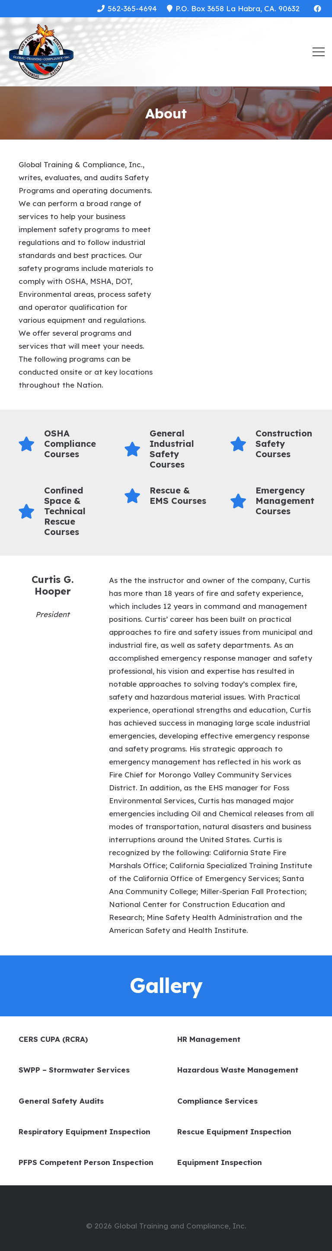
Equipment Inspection (219, 1162)
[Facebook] (317, 8)
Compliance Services (217, 1100)
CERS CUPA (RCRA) (53, 1039)
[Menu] (318, 52)
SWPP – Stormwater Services (74, 1069)
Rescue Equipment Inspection (234, 1131)
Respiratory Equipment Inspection (84, 1131)
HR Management (208, 1039)
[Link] (41, 52)
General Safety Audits (61, 1100)
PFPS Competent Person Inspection (86, 1162)
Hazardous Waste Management (237, 1069)
